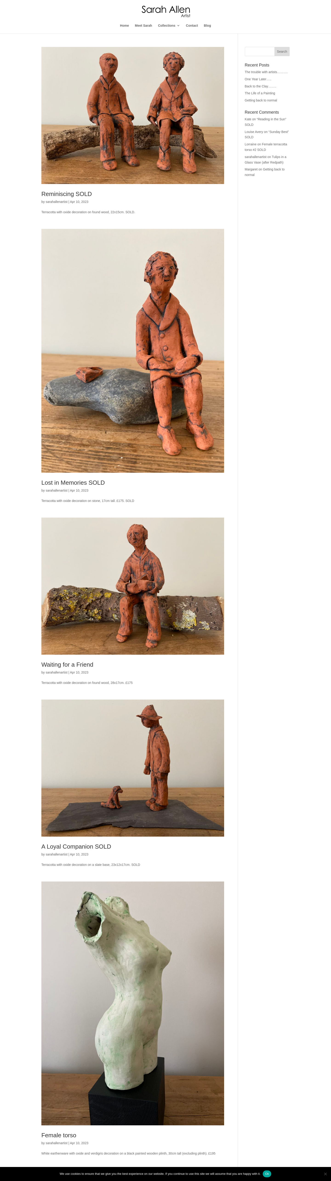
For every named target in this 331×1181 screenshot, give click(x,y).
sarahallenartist (57, 202)
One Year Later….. (258, 79)
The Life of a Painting (260, 93)
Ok (267, 1173)
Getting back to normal (261, 100)
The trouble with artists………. (266, 72)
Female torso (58, 1135)
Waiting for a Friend (67, 664)
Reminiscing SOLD (66, 193)
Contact (192, 25)
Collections (166, 25)
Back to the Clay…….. (261, 86)
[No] (325, 1174)
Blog (207, 25)
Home (124, 25)
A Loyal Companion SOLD (76, 846)
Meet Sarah (143, 25)
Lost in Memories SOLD (73, 482)
